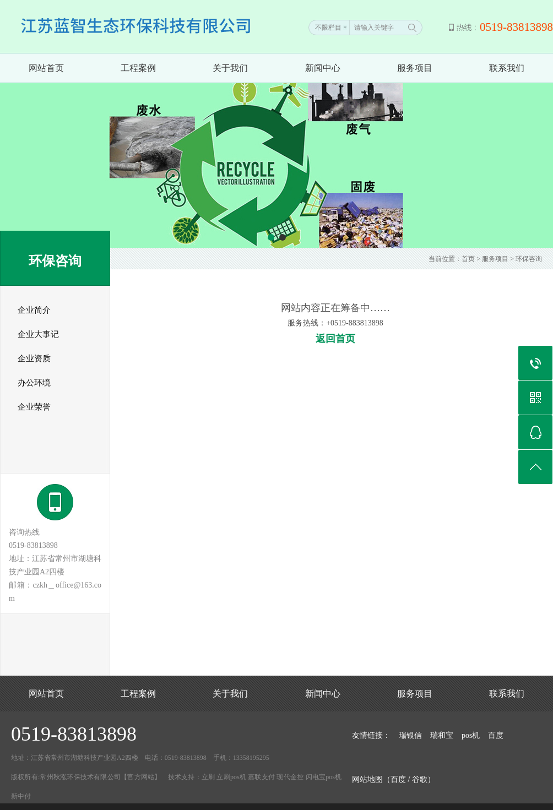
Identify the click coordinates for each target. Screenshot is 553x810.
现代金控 (289, 777)
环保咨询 (529, 259)
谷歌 (419, 779)
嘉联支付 (261, 777)
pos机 (471, 735)
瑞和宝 (441, 735)
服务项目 (414, 68)
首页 (468, 259)
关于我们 (230, 68)
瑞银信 (410, 735)
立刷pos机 (231, 777)
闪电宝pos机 (324, 777)
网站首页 (46, 68)
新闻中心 (322, 68)
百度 (495, 735)
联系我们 (506, 68)
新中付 (21, 796)
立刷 (208, 777)
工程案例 (138, 68)
